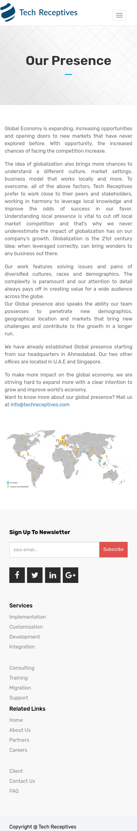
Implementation (27, 617)
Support (18, 698)
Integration (22, 647)
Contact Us (22, 781)
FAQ (14, 791)
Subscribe (113, 549)
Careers (18, 750)
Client (16, 771)
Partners (19, 740)
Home (16, 720)
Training (18, 678)
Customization (26, 627)
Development (24, 637)
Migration (20, 688)
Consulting (21, 668)
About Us (20, 730)
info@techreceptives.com (41, 405)
